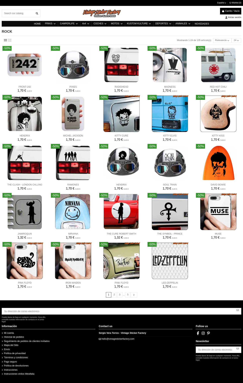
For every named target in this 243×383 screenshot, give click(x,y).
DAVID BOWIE (218, 184)
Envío (7, 349)
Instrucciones (10, 369)
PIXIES (73, 86)
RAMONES (73, 184)
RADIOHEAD (121, 86)
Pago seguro (10, 361)
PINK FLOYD (25, 282)
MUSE (218, 233)
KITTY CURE (121, 135)
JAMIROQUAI (25, 233)
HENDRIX (25, 135)
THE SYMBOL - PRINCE (169, 233)
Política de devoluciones (16, 365)
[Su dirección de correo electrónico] (118, 311)
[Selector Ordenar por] (223, 40)
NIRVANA (73, 233)
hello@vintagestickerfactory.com (118, 338)
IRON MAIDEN (73, 282)
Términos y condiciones (16, 357)
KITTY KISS (218, 135)
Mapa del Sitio (11, 345)
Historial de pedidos (14, 336)
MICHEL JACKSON (73, 135)
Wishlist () (235, 3)
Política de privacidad (15, 353)
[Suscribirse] (237, 309)
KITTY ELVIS (170, 135)
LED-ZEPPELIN (170, 282)
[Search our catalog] (37, 13)
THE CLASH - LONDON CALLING (24, 184)
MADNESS (169, 86)
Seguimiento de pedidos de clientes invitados (27, 340)
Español (222, 3)
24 (236, 40)
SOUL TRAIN (170, 184)
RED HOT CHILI (218, 86)
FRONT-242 (25, 86)
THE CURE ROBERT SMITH (121, 233)
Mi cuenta (9, 332)
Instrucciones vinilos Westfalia (19, 373)
